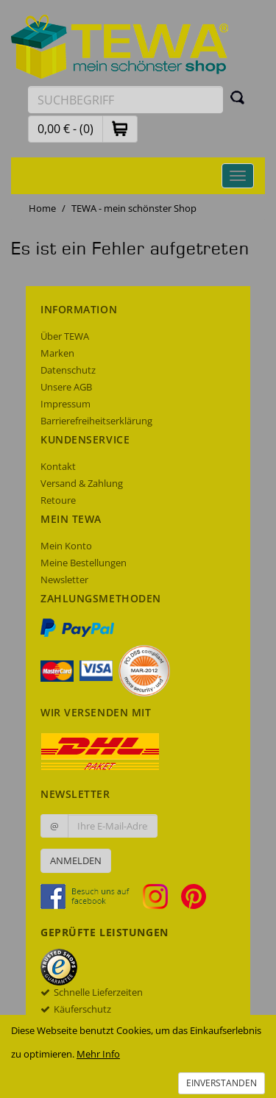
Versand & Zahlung (81, 483)
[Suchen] (238, 97)
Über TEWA (64, 336)
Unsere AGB (66, 386)
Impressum (65, 403)
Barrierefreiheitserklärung (96, 420)
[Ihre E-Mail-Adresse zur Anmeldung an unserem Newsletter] (113, 826)
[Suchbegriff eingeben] (125, 99)
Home (42, 208)
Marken (57, 353)
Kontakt (58, 466)
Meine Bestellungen (83, 562)
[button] (120, 128)
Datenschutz (68, 370)
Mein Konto (66, 545)
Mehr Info (98, 1053)
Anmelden (76, 860)
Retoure (58, 500)
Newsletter (64, 579)
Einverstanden (221, 1083)
